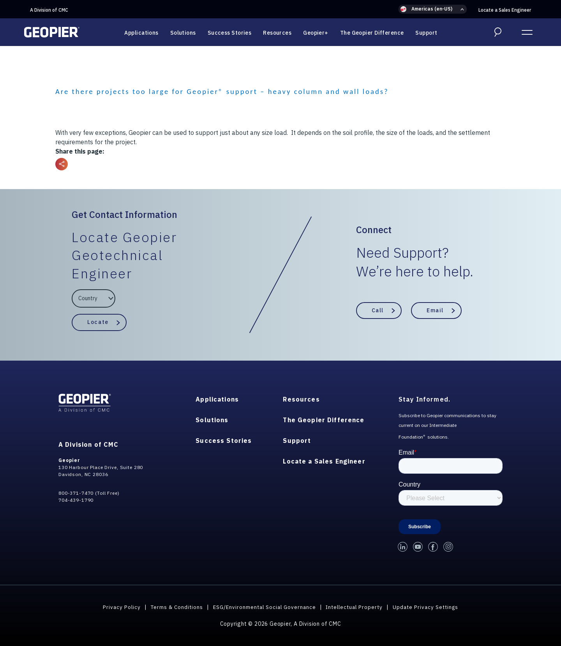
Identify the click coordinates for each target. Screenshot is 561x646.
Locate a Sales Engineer (504, 10)
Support (426, 32)
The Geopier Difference (372, 32)
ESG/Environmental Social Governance (263, 607)
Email (435, 310)
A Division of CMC (49, 10)
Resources (277, 32)
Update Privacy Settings (430, 607)
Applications (141, 32)
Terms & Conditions (172, 607)
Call (378, 310)
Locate (97, 322)
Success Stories (230, 32)
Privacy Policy (116, 607)
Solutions (183, 32)
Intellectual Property (356, 607)
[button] (433, 9)
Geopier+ (315, 32)
